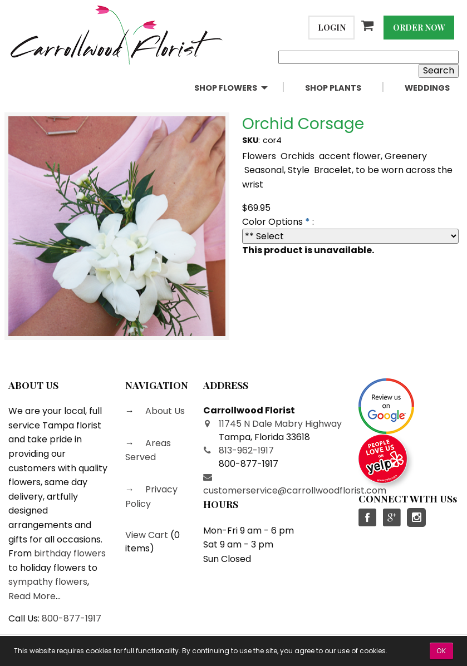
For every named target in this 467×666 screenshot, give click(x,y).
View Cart (146, 535)
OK (441, 650)
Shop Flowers (225, 87)
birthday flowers (70, 553)
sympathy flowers (47, 581)
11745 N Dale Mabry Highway (280, 423)
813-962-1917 (246, 450)
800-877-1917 (71, 618)
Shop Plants (333, 87)
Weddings (427, 87)
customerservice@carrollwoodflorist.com (294, 490)
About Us (164, 410)
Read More (32, 596)
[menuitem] (240, 88)
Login (332, 27)
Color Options (272, 221)
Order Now (419, 27)
